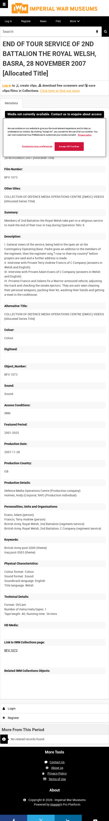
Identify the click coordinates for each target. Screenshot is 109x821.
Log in (8, 21)
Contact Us (57, 762)
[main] (54, 392)
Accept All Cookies (69, 146)
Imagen (55, 804)
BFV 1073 (10, 650)
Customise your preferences (37, 146)
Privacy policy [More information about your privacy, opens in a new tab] (85, 135)
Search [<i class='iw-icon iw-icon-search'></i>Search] (105, 31)
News (43, 21)
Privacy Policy (57, 773)
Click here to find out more (60, 90)
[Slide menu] (4, 4)
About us (57, 768)
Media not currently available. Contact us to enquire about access (55, 114)
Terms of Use (57, 779)
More (73, 21)
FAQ (58, 21)
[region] (54, 137)
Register (26, 21)
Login (9, 708)
